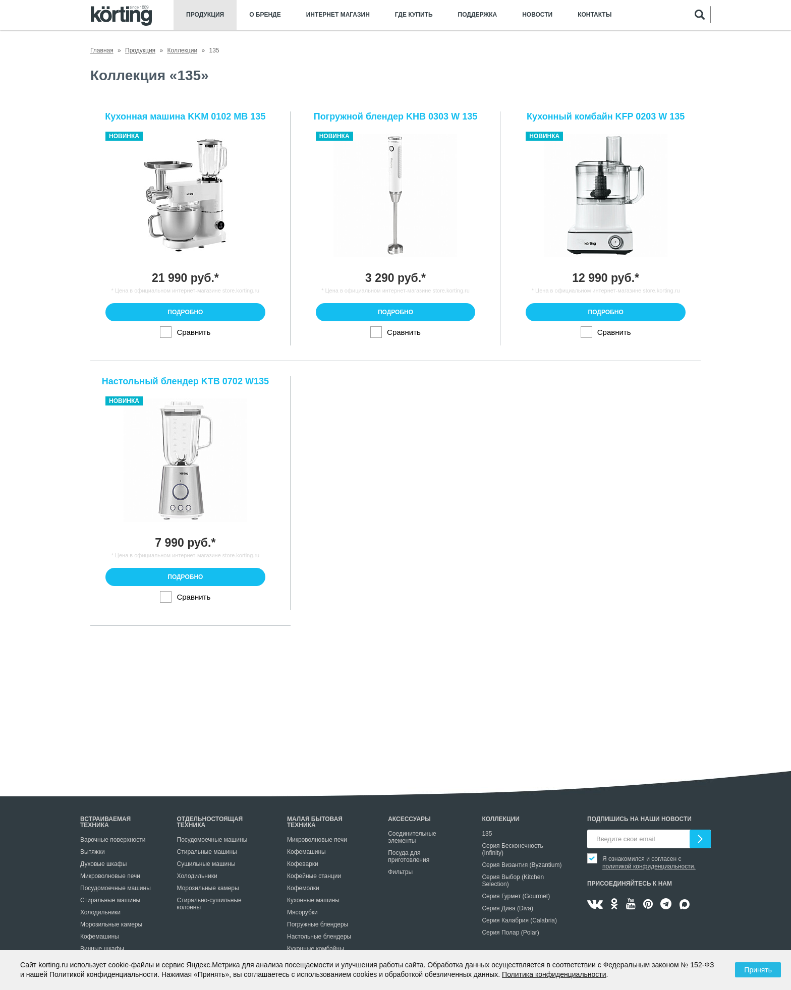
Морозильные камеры (111, 924)
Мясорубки (302, 912)
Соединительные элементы (412, 837)
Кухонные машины (313, 900)
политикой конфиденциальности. (649, 866)
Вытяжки (92, 851)
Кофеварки (302, 863)
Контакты (594, 15)
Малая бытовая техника (315, 822)
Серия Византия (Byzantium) (521, 864)
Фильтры (400, 872)
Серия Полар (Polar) (510, 932)
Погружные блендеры (317, 924)
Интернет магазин (338, 15)
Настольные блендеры (319, 936)
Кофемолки (303, 888)
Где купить (413, 15)
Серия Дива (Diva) (507, 908)
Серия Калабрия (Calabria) (519, 920)
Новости (537, 15)
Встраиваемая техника (105, 822)
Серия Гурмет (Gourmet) (516, 896)
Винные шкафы (102, 948)
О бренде (265, 15)
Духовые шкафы (103, 863)
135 (487, 833)
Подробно (185, 312)
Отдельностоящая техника (210, 822)
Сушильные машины (206, 863)
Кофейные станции (314, 876)
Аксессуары (409, 819)
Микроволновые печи (110, 876)
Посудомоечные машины (115, 888)
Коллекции (501, 819)
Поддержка (477, 15)
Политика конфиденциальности (554, 974)
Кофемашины (99, 936)
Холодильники (100, 912)
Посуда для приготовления (408, 856)
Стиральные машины (110, 900)
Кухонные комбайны (315, 948)
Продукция (205, 15)
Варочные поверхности (112, 839)
